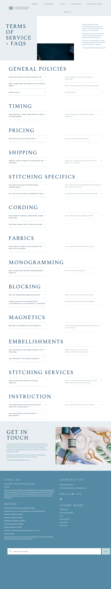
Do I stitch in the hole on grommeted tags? (26, 194)
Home (35, 4)
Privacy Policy (14, 92)
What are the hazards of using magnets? (25, 326)
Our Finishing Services (66, 512)
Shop (67, 12)
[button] (27, 77)
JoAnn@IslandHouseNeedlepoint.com (75, 488)
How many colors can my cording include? (26, 224)
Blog (62, 4)
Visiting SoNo (94, 4)
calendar (17, 511)
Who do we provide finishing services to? (25, 77)
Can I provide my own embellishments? (24, 358)
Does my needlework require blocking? (24, 295)
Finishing (49, 4)
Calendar (76, 4)
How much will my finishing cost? (22, 139)
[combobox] (54, 551)
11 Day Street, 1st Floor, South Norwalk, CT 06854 (19, 483)
